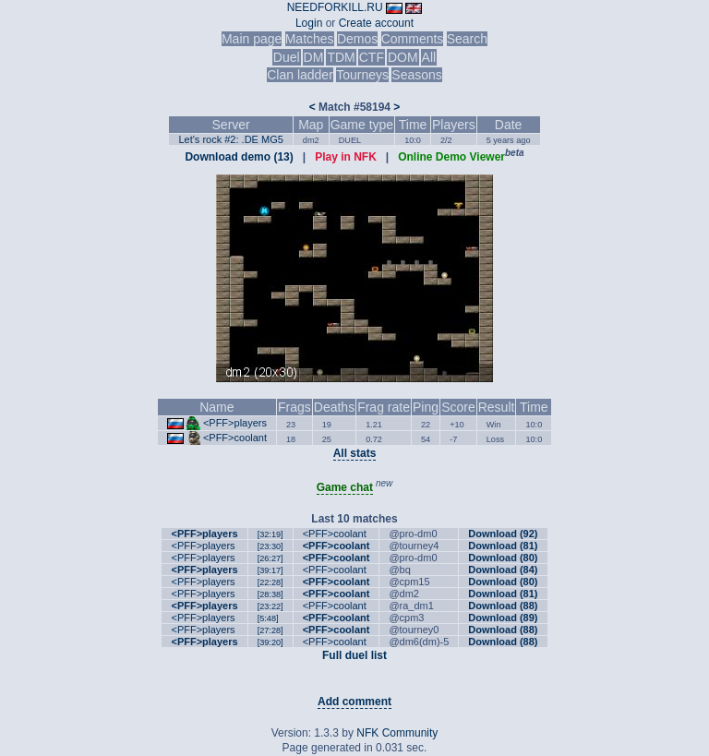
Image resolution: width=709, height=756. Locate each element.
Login (308, 23)
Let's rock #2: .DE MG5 (230, 139)
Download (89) (502, 617)
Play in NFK (346, 156)
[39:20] (270, 642)
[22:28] (270, 582)
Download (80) (502, 557)
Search (467, 38)
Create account (376, 23)
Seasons (416, 74)
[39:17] (270, 570)
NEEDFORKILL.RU (335, 7)
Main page (252, 38)
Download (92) (502, 533)
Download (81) (502, 545)
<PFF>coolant (235, 437)
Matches (309, 38)
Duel (286, 57)
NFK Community (397, 732)
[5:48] (268, 618)
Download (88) (502, 605)
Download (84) (502, 569)
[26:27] (270, 558)
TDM (340, 57)
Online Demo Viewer (451, 156)
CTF (371, 57)
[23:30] (270, 546)
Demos (357, 38)
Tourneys (362, 74)
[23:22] (270, 606)
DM (314, 57)
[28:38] (270, 594)
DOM (403, 57)
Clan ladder (300, 74)
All (429, 57)
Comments (412, 38)
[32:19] (270, 534)
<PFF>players (235, 422)
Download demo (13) (239, 156)
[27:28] (270, 630)
